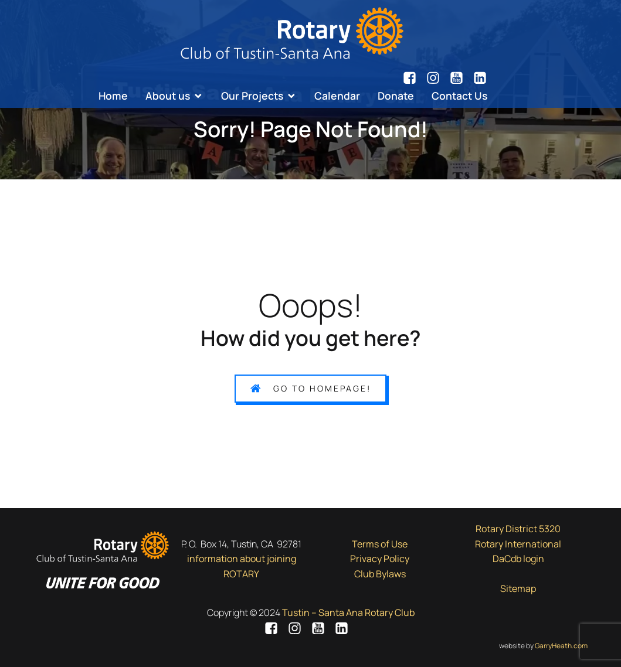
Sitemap (518, 588)
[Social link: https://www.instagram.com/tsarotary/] (437, 78)
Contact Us (459, 96)
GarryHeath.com (561, 646)
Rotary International (518, 543)
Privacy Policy (379, 558)
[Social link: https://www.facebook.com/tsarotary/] (414, 78)
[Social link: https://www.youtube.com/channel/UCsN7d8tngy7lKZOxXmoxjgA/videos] (461, 78)
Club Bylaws (380, 573)
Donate (396, 96)
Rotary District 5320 (518, 528)
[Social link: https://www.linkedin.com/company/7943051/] (480, 78)
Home (113, 96)
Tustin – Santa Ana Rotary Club (348, 612)
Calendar (337, 96)
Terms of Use (380, 543)
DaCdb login (518, 558)
